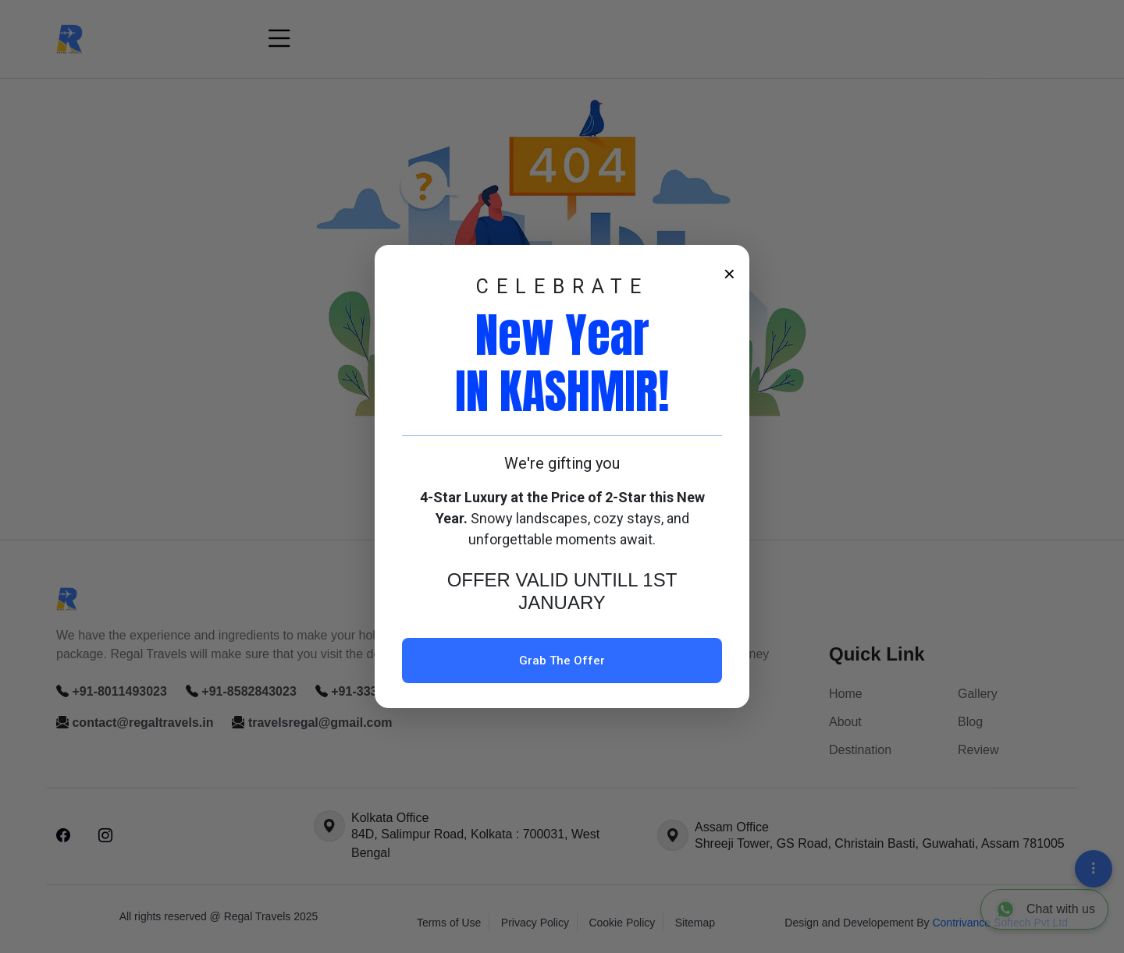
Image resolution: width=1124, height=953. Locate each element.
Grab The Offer (562, 661)
